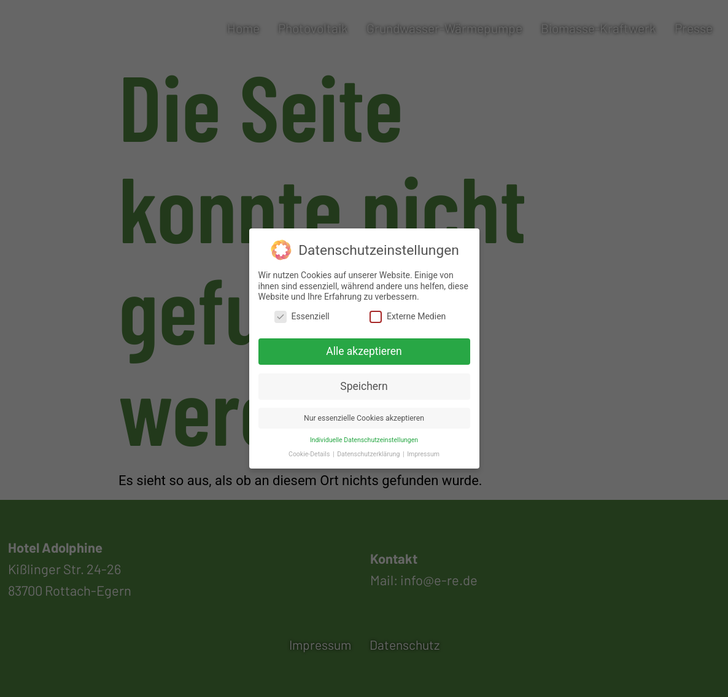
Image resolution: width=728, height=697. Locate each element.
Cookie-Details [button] (309, 450)
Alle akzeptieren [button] (364, 348)
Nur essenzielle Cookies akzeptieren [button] (364, 414)
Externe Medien (408, 313)
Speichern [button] (363, 383)
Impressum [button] (423, 450)
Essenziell (302, 313)
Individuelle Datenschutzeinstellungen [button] (364, 436)
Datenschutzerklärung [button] (369, 450)
